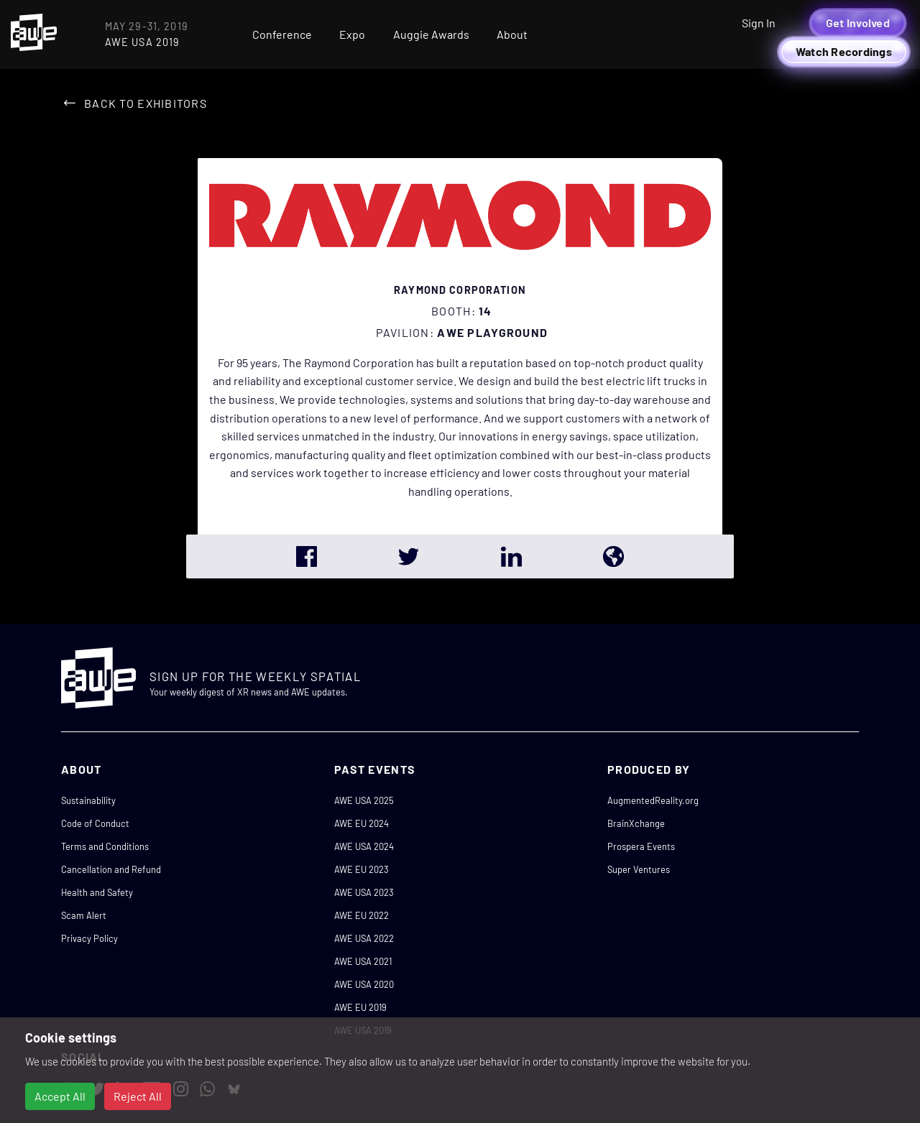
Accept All (60, 1096)
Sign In (759, 22)
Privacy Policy (89, 938)
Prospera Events (641, 846)
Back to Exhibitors (145, 103)
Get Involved (858, 22)
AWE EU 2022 (361, 915)
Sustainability (88, 800)
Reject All (138, 1096)
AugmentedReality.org (653, 800)
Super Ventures (638, 869)
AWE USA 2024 (364, 846)
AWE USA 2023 (364, 892)
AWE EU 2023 (361, 869)
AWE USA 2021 (363, 961)
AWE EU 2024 (361, 823)
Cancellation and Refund (111, 869)
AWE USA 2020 (364, 984)
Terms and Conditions (105, 846)
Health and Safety (97, 892)
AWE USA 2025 (364, 800)
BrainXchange (636, 823)
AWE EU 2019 (360, 1007)
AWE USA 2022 (364, 938)
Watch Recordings (844, 51)
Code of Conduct (95, 823)
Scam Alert (83, 915)
